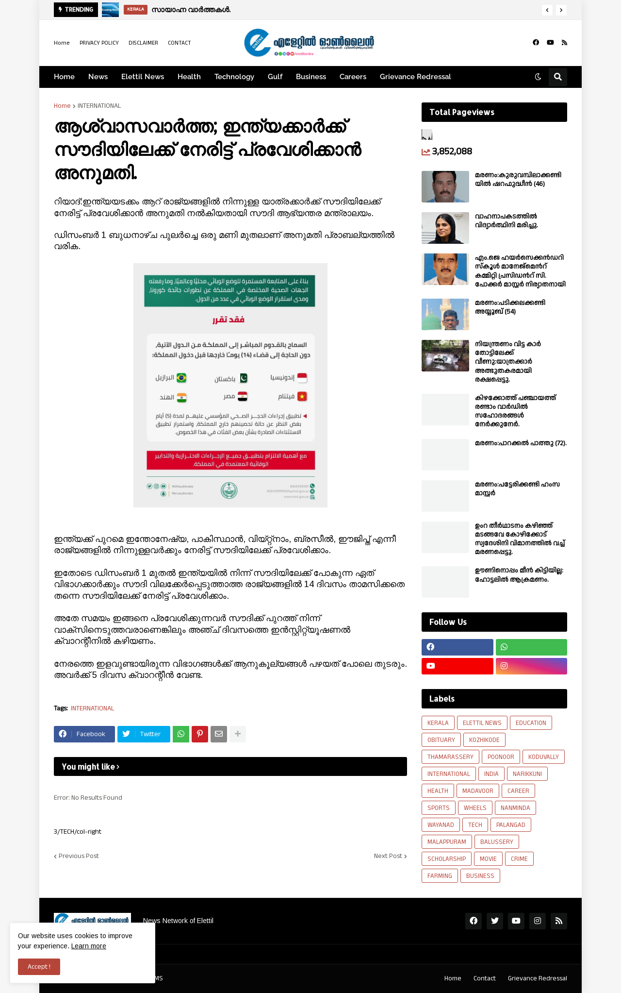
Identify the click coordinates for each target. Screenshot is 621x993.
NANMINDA (515, 808)
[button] (547, 10)
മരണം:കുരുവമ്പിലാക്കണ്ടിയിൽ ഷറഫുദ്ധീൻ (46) (518, 179)
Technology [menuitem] (234, 76)
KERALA (438, 723)
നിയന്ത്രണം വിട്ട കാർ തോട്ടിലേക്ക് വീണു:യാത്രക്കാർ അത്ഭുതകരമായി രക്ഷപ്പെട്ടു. (508, 362)
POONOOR (501, 757)
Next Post (388, 856)
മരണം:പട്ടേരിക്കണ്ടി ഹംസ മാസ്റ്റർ (517, 489)
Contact (485, 978)
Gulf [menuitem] (275, 76)
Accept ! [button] (39, 967)
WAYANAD (440, 825)
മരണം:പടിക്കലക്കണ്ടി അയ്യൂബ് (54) (510, 307)
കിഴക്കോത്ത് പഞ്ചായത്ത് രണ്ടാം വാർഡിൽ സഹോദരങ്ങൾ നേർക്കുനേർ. (515, 411)
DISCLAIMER (143, 43)
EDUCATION (531, 723)
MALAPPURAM (446, 842)
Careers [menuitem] (353, 76)
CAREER (518, 791)
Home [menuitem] (64, 76)
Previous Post (79, 856)
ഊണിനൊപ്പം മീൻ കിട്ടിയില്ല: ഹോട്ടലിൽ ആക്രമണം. (519, 575)
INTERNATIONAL (99, 105)
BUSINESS (480, 876)
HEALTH (437, 791)
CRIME (519, 859)
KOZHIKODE (484, 740)
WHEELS (475, 808)
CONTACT (179, 43)
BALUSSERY (496, 842)
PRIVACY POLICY (99, 43)
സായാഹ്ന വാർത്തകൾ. (190, 9)
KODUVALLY (543, 757)
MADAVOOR (477, 791)
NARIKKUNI (527, 774)
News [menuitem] (98, 76)
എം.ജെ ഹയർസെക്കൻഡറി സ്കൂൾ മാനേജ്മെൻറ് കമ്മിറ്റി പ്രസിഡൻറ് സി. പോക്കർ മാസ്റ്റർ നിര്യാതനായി (520, 271)
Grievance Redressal (537, 978)
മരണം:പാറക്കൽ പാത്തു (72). (521, 443)
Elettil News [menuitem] (142, 76)
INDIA (491, 774)
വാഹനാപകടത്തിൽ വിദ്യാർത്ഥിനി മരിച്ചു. (506, 221)
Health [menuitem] (189, 76)
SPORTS (438, 808)
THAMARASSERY (450, 757)
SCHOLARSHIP (446, 859)
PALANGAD (510, 825)
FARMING (439, 876)
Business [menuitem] (311, 76)
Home (62, 43)
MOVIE (488, 859)
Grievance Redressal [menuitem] (415, 76)
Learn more (88, 946)
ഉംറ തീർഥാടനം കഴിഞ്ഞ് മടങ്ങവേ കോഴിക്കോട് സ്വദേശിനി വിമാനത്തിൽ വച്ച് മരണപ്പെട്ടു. (520, 539)
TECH (475, 825)
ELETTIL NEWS (482, 723)
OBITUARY (441, 740)
